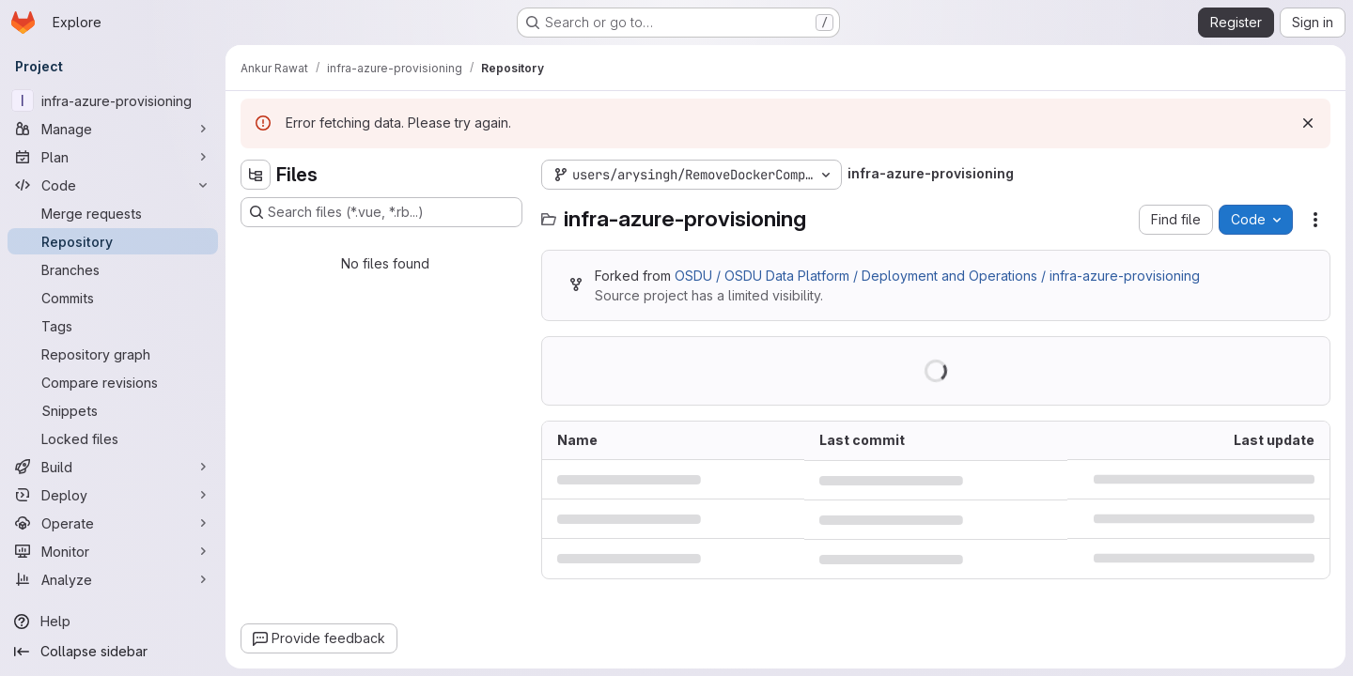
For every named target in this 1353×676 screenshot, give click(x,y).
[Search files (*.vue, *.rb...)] (381, 212)
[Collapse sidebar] (113, 651)
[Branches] (113, 269)
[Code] (113, 185)
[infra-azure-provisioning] (113, 100)
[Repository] (113, 241)
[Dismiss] (1308, 123)
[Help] (113, 621)
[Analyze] (113, 579)
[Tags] (113, 326)
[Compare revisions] (113, 382)
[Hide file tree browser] (256, 175)
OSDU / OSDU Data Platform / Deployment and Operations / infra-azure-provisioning (937, 276)
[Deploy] (113, 495)
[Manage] (113, 128)
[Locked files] (113, 438)
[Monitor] (113, 551)
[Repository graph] (113, 354)
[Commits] (113, 297)
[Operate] (113, 523)
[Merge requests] (113, 213)
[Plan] (113, 157)
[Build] (113, 466)
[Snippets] (113, 410)
